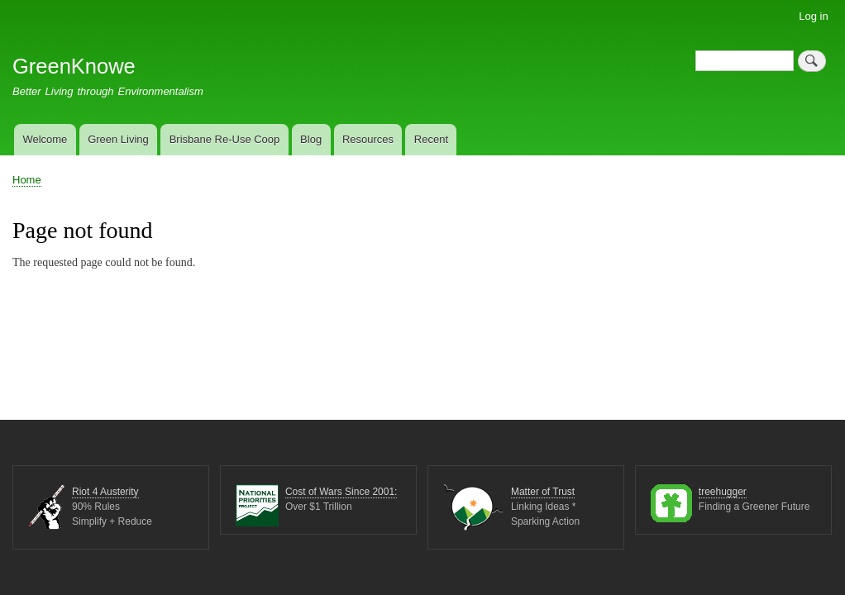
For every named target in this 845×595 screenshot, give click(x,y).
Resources (368, 139)
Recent (431, 139)
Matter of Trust (543, 492)
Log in (813, 16)
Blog (311, 139)
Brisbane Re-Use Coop (224, 139)
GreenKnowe (74, 66)
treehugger (723, 492)
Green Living (118, 139)
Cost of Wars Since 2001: (341, 492)
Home (26, 180)
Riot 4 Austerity (105, 492)
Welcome (44, 139)
